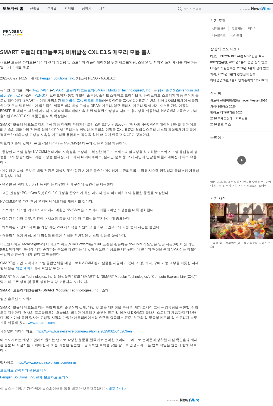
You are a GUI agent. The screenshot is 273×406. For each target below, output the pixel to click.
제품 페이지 (25, 268)
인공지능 (237, 28)
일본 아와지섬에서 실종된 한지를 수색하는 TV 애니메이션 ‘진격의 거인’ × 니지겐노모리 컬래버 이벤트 (240, 185)
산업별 (35, 8)
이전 (213, 221)
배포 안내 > (117, 388)
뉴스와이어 (41, 90)
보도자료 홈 (13, 8)
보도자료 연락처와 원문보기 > (23, 370)
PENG (39, 95)
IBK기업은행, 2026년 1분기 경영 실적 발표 (238, 62)
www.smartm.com (41, 323)
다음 (269, 221)
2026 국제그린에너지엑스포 (229, 118)
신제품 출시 (219, 28)
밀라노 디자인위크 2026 (226, 112)
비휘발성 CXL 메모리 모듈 (82, 100)
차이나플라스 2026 (223, 106)
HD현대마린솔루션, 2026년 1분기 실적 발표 (239, 68)
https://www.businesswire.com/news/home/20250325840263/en (83, 331)
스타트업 (236, 35)
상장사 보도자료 (223, 49)
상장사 (86, 8)
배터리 (252, 28)
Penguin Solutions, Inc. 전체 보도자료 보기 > (34, 377)
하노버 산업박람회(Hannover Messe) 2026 (238, 100)
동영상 (215, 137)
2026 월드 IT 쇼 (220, 124)
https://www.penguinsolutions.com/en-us (46, 362)
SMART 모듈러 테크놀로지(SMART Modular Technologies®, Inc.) (103, 90)
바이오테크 (219, 35)
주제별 (52, 8)
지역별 (69, 8)
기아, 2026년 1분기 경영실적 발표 (232, 74)
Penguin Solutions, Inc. (57, 78)
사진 (102, 8)
